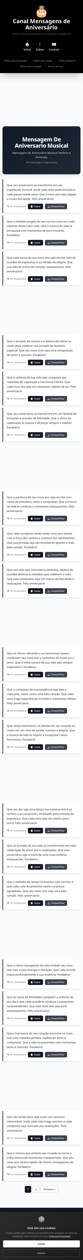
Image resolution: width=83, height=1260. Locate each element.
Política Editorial (67, 60)
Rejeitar (41, 1253)
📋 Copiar (35, 206)
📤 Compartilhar (56, 206)
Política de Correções (30, 66)
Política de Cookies (43, 60)
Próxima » (49, 1189)
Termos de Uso (55, 66)
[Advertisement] (41, 100)
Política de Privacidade (15, 60)
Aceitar (41, 1243)
